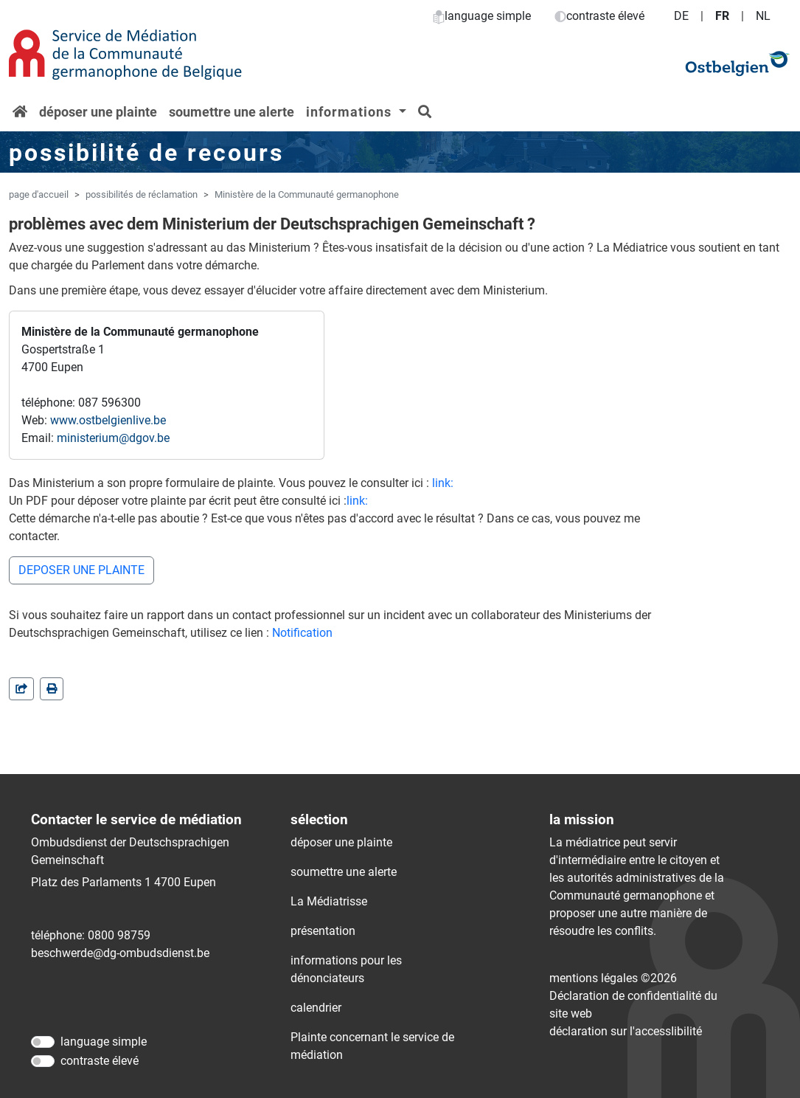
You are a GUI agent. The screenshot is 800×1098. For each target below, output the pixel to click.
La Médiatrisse (329, 901)
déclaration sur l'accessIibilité (625, 1031)
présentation (323, 931)
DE (681, 16)
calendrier (316, 1008)
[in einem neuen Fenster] (51, 688)
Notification (302, 633)
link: (442, 483)
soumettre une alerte (231, 112)
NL (763, 16)
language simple (482, 16)
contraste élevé (599, 16)
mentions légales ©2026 (613, 978)
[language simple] (43, 1042)
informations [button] (350, 112)
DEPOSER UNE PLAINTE (81, 570)
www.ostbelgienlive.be (108, 420)
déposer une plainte (98, 112)
